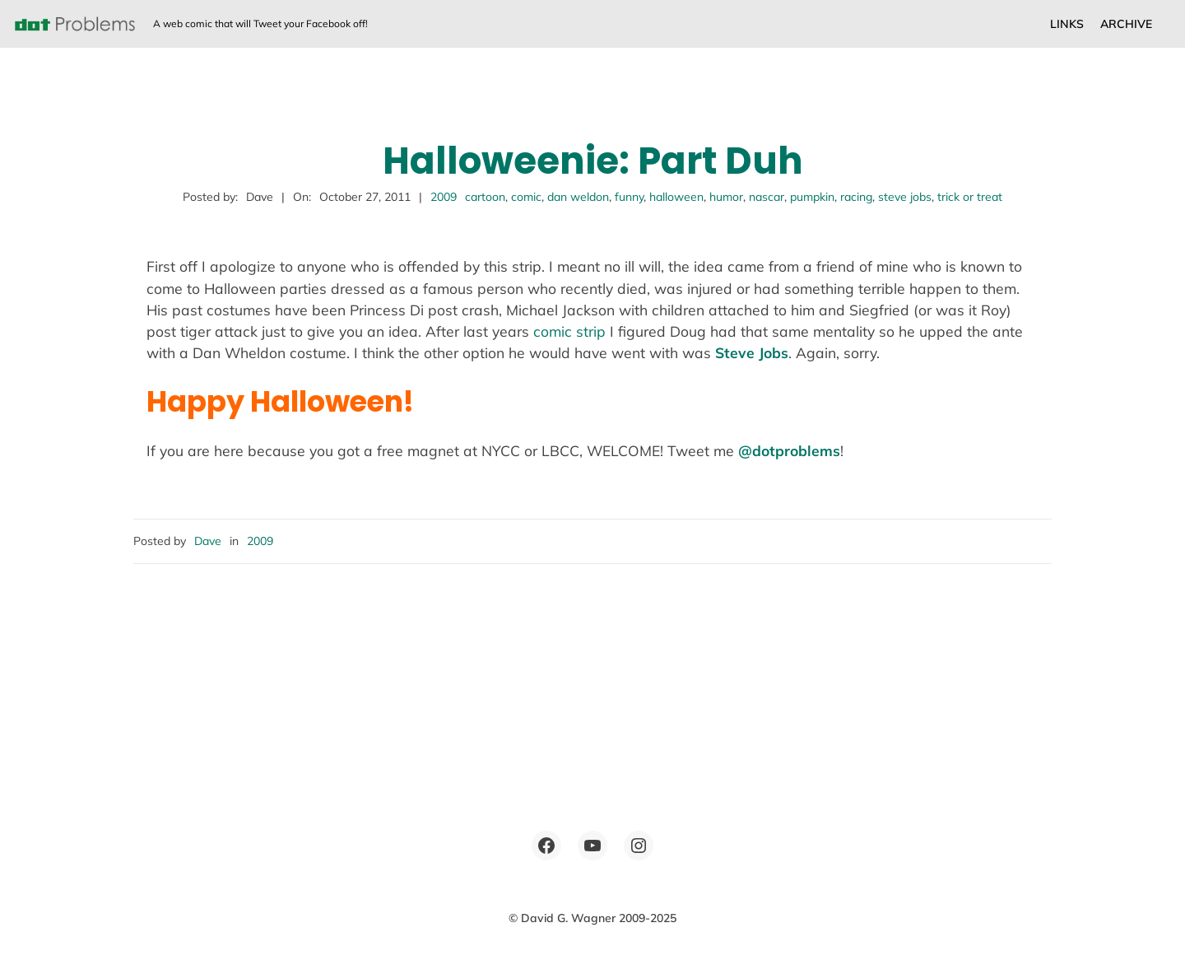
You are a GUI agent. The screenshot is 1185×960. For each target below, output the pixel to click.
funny (629, 196)
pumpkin (812, 196)
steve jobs (905, 196)
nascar (766, 196)
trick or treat (969, 196)
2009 (443, 196)
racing (856, 196)
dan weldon (578, 196)
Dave (207, 541)
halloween (676, 196)
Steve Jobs (751, 352)
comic (526, 196)
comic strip (569, 331)
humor (726, 196)
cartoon (485, 196)
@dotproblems (789, 450)
